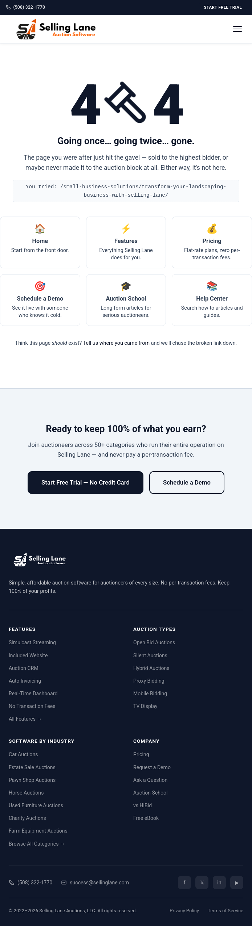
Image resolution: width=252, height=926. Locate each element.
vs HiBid (142, 805)
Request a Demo (152, 767)
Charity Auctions (27, 818)
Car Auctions (23, 754)
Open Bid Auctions (154, 642)
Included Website (28, 655)
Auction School (150, 793)
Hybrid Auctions (151, 668)
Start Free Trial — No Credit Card (85, 482)
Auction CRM (23, 668)
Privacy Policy (184, 910)
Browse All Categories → (37, 844)
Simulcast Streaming (32, 642)
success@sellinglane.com (95, 882)
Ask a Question (150, 780)
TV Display (145, 706)
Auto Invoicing (25, 681)
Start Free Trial (223, 7)
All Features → (25, 719)
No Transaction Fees (32, 706)
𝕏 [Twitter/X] (202, 883)
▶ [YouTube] (237, 883)
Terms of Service (225, 910)
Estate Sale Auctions (32, 767)
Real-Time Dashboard (33, 693)
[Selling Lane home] (58, 29)
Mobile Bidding (150, 693)
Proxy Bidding (148, 681)
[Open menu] (237, 29)
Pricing (141, 754)
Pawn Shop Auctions (32, 780)
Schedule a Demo (187, 482)
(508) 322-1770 (25, 7)
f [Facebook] (184, 883)
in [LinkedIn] (219, 883)
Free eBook (146, 818)
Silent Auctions (150, 655)
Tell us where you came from (116, 343)
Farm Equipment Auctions (38, 831)
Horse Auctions (26, 793)
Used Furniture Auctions (36, 805)
